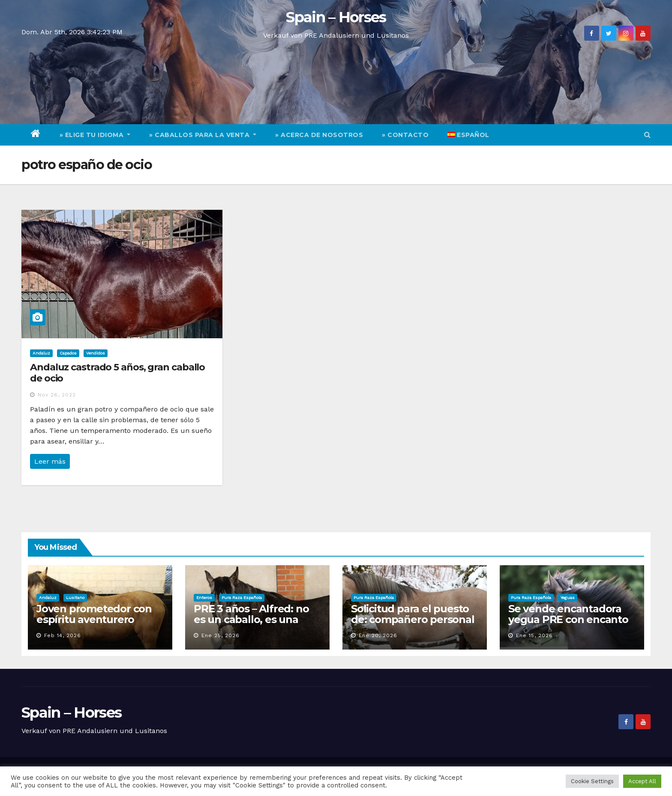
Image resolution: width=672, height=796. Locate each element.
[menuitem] (468, 135)
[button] (647, 135)
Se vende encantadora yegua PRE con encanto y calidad (568, 619)
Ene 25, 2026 (220, 635)
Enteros (204, 597)
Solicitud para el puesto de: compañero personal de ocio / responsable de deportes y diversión (412, 624)
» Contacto (405, 135)
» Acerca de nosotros (319, 135)
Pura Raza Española (242, 597)
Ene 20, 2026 (378, 635)
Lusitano (75, 597)
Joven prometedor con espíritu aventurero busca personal (94, 619)
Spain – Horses (336, 17)
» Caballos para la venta (202, 135)
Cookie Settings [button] (592, 781)
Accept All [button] (642, 781)
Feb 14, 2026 (62, 635)
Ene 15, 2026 (534, 635)
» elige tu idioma (95, 135)
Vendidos (95, 353)
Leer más (50, 461)
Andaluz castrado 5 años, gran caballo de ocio (117, 372)
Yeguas (568, 597)
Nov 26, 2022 (57, 395)
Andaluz (41, 353)
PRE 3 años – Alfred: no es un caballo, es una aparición (251, 619)
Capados (68, 353)
